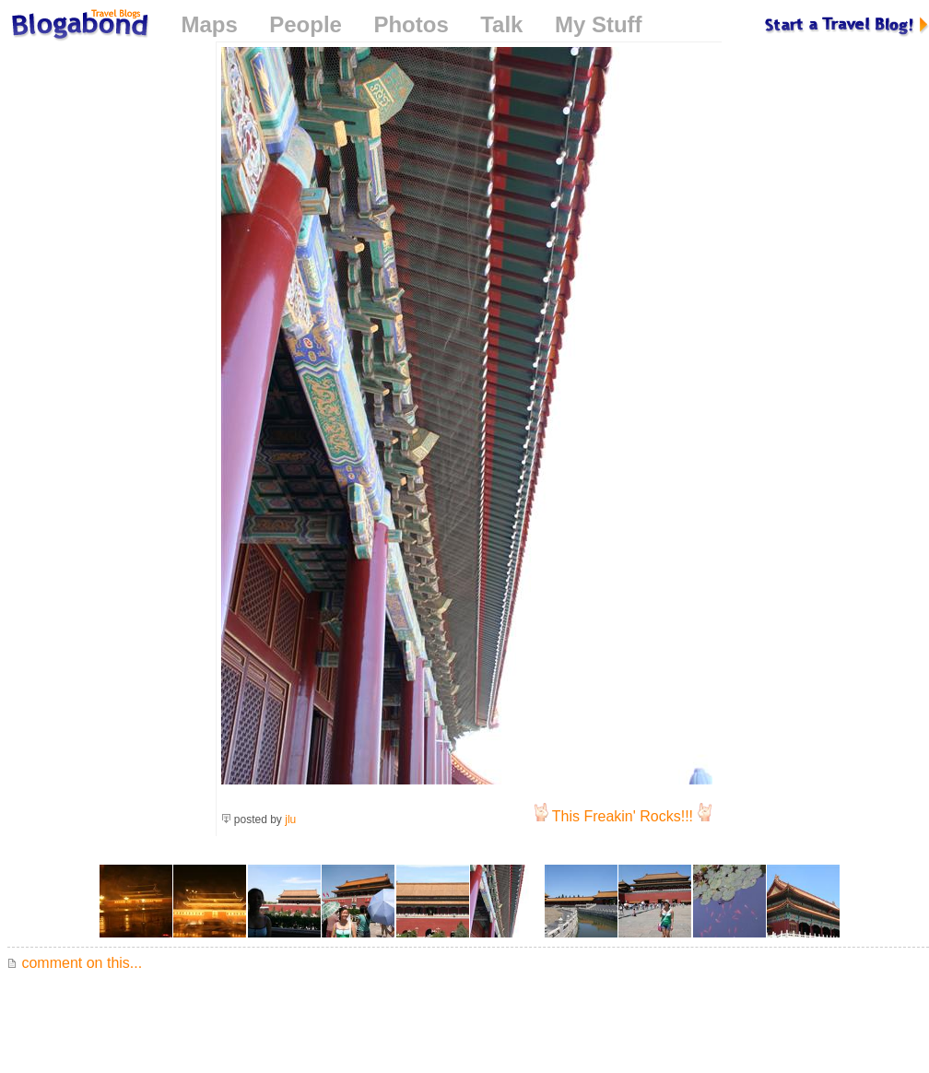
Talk (501, 24)
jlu (290, 819)
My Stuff (598, 24)
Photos (410, 24)
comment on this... (74, 963)
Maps (209, 24)
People (305, 24)
